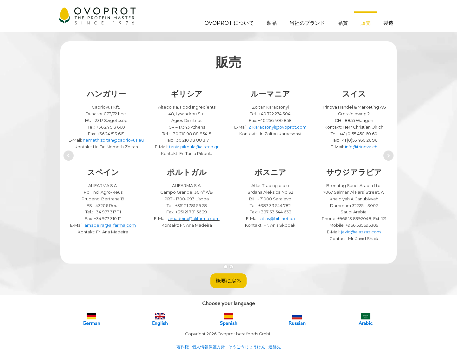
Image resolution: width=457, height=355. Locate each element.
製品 (272, 23)
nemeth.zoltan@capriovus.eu (113, 140)
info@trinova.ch (361, 146)
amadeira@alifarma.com (110, 225)
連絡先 (274, 346)
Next (388, 156)
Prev (68, 156)
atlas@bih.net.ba (277, 218)
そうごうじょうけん (246, 346)
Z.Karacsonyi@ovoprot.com (277, 127)
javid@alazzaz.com (361, 231)
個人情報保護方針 (208, 346)
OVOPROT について (229, 23)
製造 (388, 23)
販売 (366, 23)
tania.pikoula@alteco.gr (194, 146)
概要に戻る (228, 281)
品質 (343, 23)
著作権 (182, 346)
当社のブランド (307, 23)
